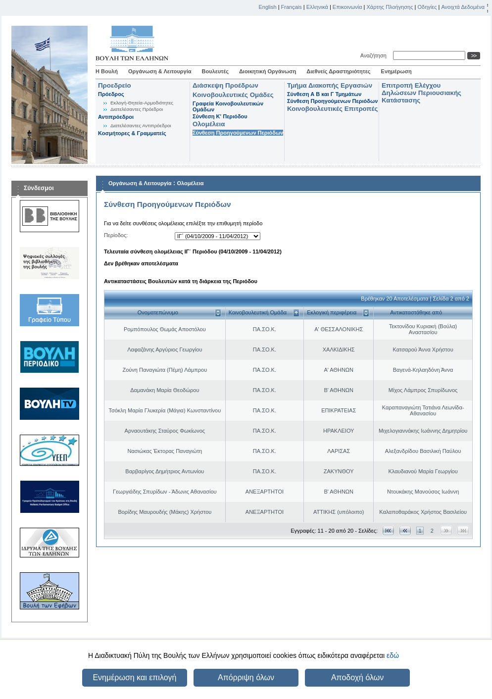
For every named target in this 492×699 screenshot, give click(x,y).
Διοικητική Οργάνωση (267, 71)
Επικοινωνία (347, 7)
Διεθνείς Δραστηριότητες (338, 71)
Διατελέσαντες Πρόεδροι (136, 109)
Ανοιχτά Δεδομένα (463, 7)
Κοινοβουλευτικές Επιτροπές (332, 108)
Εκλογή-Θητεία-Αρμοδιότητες (141, 102)
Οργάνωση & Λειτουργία (160, 71)
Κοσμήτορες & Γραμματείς (132, 133)
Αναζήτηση (375, 55)
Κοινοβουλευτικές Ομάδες (233, 95)
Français (291, 7)
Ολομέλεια (209, 124)
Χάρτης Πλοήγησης (390, 7)
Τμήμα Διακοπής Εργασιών (329, 85)
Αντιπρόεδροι (116, 117)
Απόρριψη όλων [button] (246, 677)
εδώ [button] (393, 655)
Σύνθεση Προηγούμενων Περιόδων (238, 133)
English (268, 7)
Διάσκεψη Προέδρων (225, 85)
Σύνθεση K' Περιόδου (220, 116)
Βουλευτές (215, 71)
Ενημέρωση (396, 71)
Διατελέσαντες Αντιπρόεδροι (140, 125)
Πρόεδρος (111, 94)
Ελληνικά (317, 7)
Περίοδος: (116, 235)
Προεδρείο (114, 85)
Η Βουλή (107, 71)
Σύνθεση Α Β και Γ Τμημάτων (324, 94)
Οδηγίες (427, 7)
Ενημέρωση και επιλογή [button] (134, 677)
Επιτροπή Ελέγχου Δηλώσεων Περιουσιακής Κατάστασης (421, 93)
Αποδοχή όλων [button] (357, 677)
